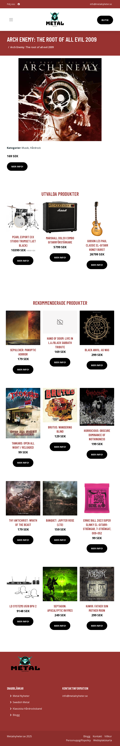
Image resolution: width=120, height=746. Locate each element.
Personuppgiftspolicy (78, 740)
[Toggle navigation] (11, 20)
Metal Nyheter (21, 696)
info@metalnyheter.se (101, 4)
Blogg (16, 715)
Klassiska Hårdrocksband (27, 708)
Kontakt (97, 736)
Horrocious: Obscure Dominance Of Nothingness (97, 435)
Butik (105, 20)
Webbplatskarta (102, 740)
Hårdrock (35, 148)
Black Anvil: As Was (97, 350)
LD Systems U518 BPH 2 (23, 606)
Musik (25, 148)
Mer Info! (17, 166)
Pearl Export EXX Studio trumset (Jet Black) (23, 241)
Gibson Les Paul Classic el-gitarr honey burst (97, 245)
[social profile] (18, 4)
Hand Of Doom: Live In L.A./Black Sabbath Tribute (60, 342)
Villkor (108, 736)
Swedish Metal (21, 702)
